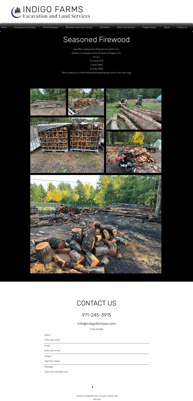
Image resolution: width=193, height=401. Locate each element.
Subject (47, 356)
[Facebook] (92, 387)
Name (47, 335)
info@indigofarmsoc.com (96, 324)
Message (48, 367)
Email (47, 346)
